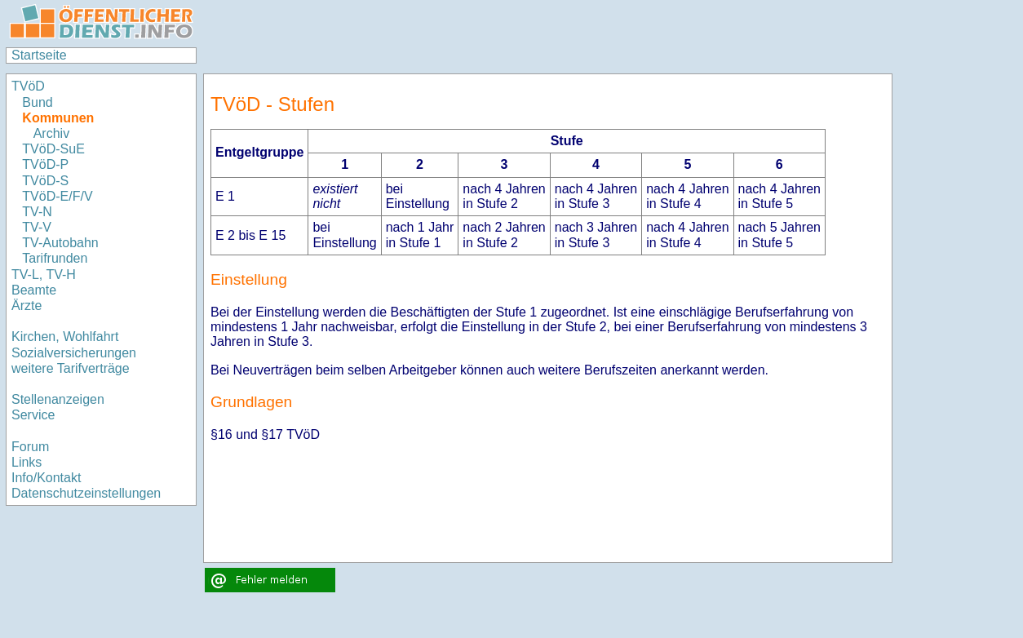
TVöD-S (45, 181)
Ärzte (26, 305)
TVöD (28, 86)
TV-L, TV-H (43, 274)
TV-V (36, 227)
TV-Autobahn (60, 243)
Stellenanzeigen (57, 399)
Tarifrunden (54, 258)
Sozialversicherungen (73, 353)
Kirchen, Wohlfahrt (64, 336)
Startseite (39, 55)
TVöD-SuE (53, 149)
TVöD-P (45, 164)
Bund (37, 102)
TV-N (36, 212)
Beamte (33, 290)
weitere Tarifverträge (70, 368)
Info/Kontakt (46, 478)
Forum (30, 447)
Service (33, 415)
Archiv (51, 133)
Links (26, 462)
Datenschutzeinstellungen (86, 493)
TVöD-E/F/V (57, 196)
